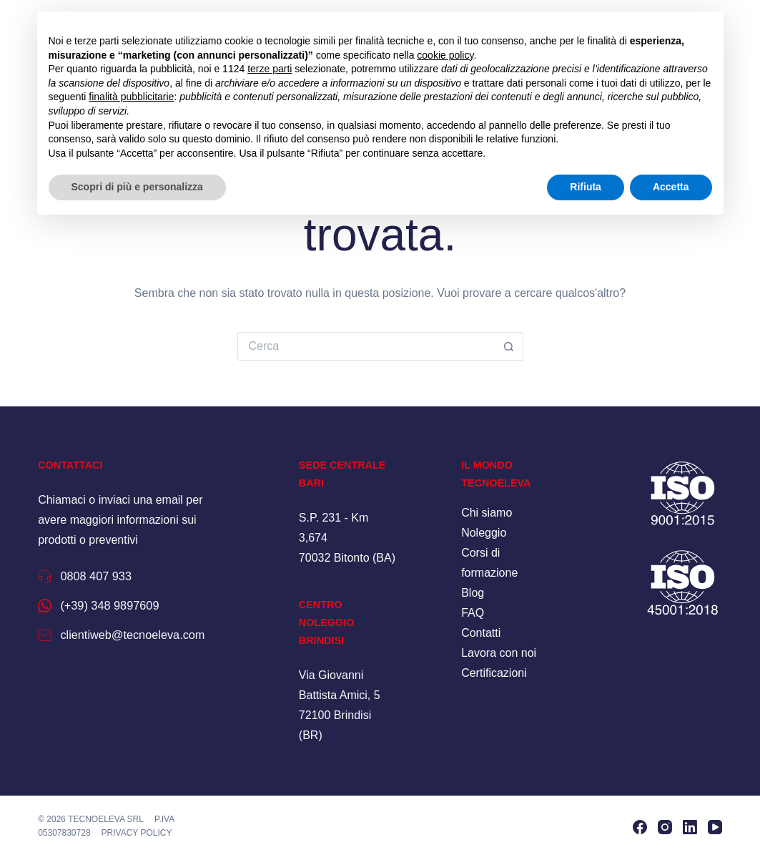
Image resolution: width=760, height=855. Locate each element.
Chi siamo (486, 513)
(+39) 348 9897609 (124, 604)
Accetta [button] (671, 186)
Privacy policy (137, 831)
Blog (472, 593)
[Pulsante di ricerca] (509, 346)
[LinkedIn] (690, 826)
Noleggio (483, 533)
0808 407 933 (106, 575)
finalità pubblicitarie (131, 96)
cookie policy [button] (445, 55)
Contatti (480, 633)
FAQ (472, 613)
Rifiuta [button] (585, 186)
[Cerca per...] (366, 346)
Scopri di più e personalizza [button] (137, 186)
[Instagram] (665, 826)
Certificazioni (494, 673)
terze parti (269, 68)
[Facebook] (640, 826)
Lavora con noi (498, 653)
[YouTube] (715, 826)
